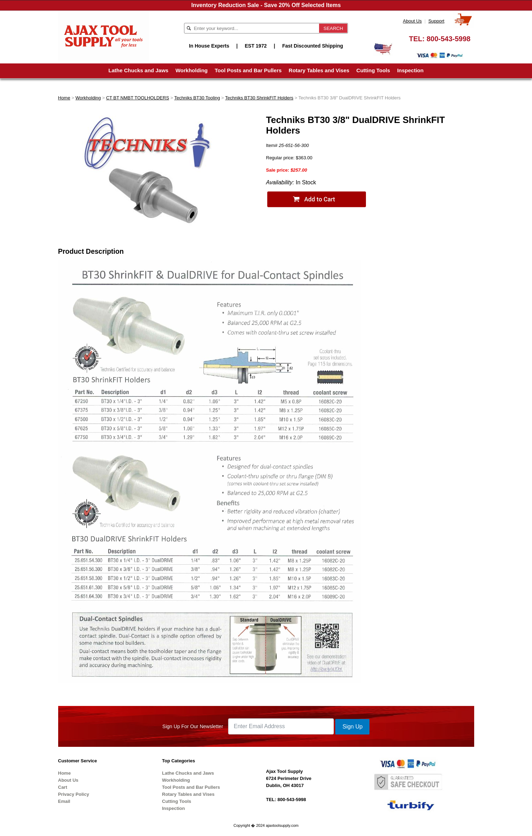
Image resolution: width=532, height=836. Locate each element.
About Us (412, 21)
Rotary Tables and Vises (319, 70)
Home (64, 97)
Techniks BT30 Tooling (197, 97)
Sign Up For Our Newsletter (193, 726)
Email (64, 801)
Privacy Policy (73, 794)
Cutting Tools (373, 70)
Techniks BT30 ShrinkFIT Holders (259, 97)
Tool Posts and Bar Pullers (248, 70)
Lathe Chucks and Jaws (139, 70)
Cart (62, 787)
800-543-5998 (449, 39)
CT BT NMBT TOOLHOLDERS (137, 97)
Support (436, 21)
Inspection (410, 70)
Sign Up (352, 727)
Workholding (192, 70)
